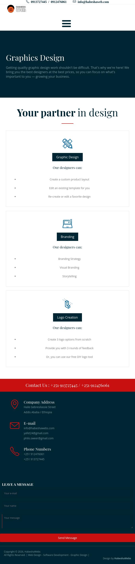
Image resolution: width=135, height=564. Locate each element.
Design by (117, 558)
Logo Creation (67, 317)
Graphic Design (67, 157)
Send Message (67, 538)
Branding (67, 237)
